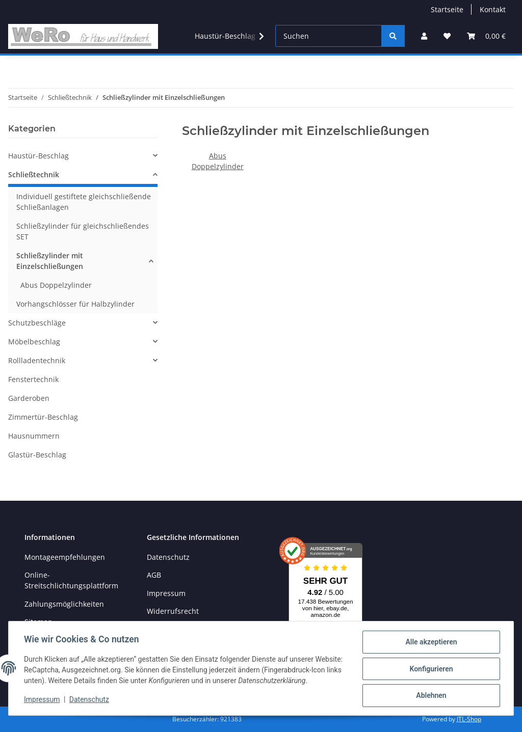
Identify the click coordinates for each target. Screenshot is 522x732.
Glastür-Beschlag (37, 454)
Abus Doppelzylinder (56, 285)
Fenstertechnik (33, 379)
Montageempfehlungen (64, 557)
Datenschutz (168, 557)
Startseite (447, 9)
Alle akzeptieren (430, 643)
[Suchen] (328, 36)
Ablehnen (430, 696)
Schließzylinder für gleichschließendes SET (82, 231)
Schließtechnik (33, 174)
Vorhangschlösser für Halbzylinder (75, 304)
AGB (154, 575)
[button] (424, 35)
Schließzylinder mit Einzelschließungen (49, 261)
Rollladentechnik (36, 360)
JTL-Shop (469, 719)
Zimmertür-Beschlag (43, 417)
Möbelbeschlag (34, 341)
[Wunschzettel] (447, 35)
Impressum (166, 593)
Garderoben (28, 398)
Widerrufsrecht (173, 611)
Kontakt (493, 9)
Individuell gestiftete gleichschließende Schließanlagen (83, 202)
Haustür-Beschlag (38, 155)
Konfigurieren (430, 669)
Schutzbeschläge (37, 323)
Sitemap (38, 622)
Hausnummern (34, 436)
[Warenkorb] (486, 35)
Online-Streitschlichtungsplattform (71, 580)
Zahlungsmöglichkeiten (64, 604)
